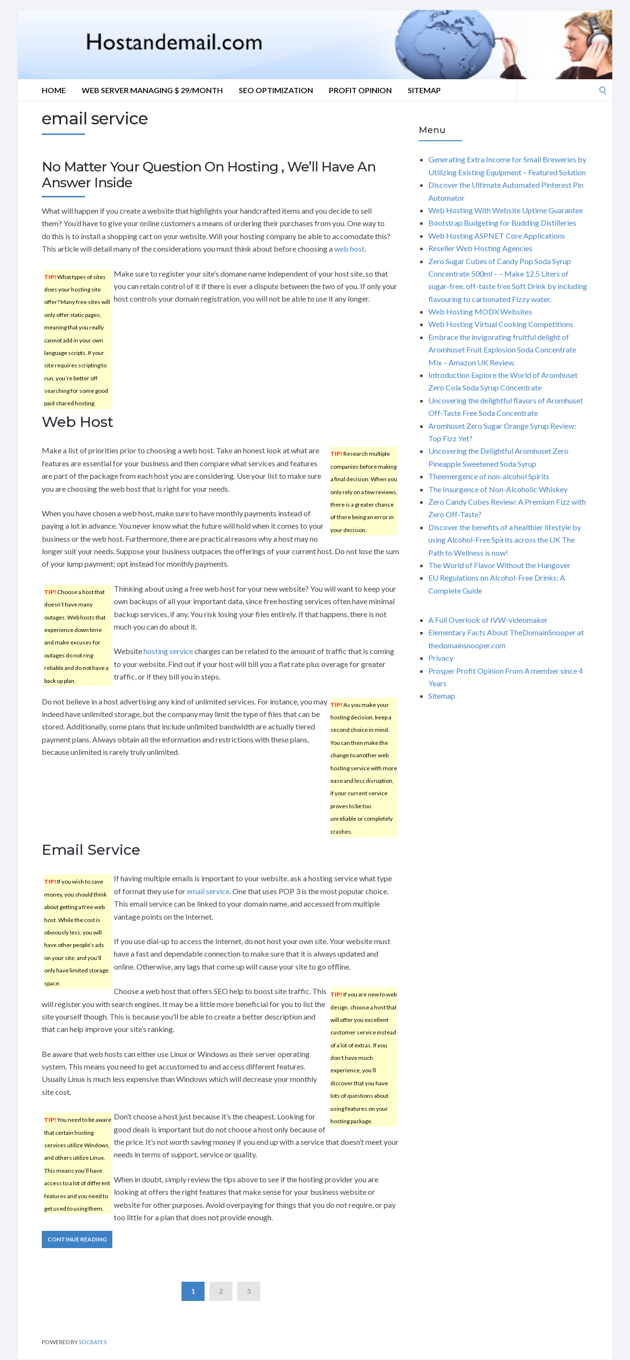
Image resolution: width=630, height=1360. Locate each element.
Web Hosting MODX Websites (480, 311)
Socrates (93, 1342)
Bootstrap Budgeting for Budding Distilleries (502, 222)
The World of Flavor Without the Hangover (499, 565)
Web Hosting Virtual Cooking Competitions (500, 323)
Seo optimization (276, 90)
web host (349, 248)
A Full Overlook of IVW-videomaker (488, 619)
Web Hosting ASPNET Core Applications (496, 235)
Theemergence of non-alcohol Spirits (488, 476)
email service (208, 891)
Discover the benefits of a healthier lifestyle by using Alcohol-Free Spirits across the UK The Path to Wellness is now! (504, 539)
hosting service (168, 651)
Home (54, 90)
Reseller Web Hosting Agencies (480, 248)
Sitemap (424, 90)
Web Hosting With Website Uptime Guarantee (505, 210)
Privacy (440, 657)
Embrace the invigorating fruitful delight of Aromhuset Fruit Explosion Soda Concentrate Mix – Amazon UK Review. (502, 349)
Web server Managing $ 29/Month (152, 90)
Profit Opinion (360, 90)
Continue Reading (77, 1239)
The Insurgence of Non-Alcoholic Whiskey (498, 489)
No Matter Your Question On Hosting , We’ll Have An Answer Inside (209, 174)
